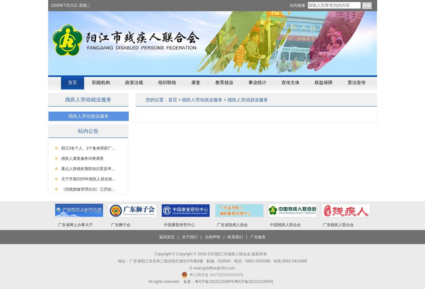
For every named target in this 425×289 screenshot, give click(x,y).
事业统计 (257, 82)
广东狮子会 (120, 225)
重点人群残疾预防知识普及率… (88, 168)
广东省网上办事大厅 (75, 225)
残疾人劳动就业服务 (202, 99)
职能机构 (101, 82)
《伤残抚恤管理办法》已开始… (88, 189)
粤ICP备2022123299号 (254, 281)
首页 (72, 82)
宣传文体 (290, 82)
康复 (195, 82)
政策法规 (134, 82)
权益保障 (324, 82)
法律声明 (212, 237)
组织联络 (167, 82)
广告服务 (258, 237)
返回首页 (167, 237)
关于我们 (189, 237)
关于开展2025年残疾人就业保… (88, 179)
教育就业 (224, 82)
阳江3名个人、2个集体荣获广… (88, 148)
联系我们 (235, 237)
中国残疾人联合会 (285, 225)
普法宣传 (357, 82)
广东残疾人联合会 (338, 225)
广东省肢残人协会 (232, 225)
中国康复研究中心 (179, 225)
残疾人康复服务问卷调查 (82, 158)
